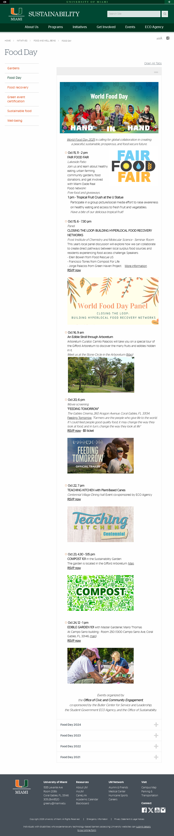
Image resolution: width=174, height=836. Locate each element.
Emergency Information (97, 819)
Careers (113, 799)
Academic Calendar (87, 799)
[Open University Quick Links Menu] (169, 2)
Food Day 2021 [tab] (70, 757)
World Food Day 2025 (81, 139)
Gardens (13, 68)
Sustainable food (19, 111)
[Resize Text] (159, 38)
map (93, 636)
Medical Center (117, 791)
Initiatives (22, 41)
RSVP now (74, 270)
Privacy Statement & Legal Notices (129, 819)
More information (136, 266)
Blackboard (82, 803)
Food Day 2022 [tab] (70, 746)
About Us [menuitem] (31, 27)
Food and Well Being (45, 41)
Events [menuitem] (130, 27)
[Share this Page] (167, 39)
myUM (79, 791)
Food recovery (17, 87)
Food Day (66, 41)
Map (129, 354)
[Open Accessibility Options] (4, 2)
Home (8, 41)
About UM (81, 787)
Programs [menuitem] (55, 27)
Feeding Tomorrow (79, 417)
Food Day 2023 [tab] (70, 735)
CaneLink (81, 795)
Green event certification (16, 99)
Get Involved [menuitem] (106, 27)
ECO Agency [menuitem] (154, 27)
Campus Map (148, 787)
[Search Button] (165, 14)
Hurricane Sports (118, 795)
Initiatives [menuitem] (80, 27)
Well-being (14, 120)
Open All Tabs (153, 63)
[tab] (109, 71)
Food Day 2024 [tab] (70, 724)
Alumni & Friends (118, 787)
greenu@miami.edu (55, 803)
